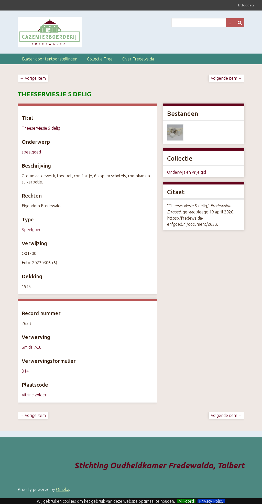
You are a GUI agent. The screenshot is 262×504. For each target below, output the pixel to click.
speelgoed (31, 152)
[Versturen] (239, 22)
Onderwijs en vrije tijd (186, 172)
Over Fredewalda (138, 59)
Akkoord (186, 501)
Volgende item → (226, 78)
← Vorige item (33, 78)
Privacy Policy (211, 501)
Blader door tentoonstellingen (49, 59)
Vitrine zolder (34, 395)
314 (25, 371)
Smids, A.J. (31, 347)
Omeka (62, 489)
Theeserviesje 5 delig (41, 128)
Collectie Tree (100, 59)
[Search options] (230, 22)
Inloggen (246, 5)
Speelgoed (31, 229)
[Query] (207, 22)
